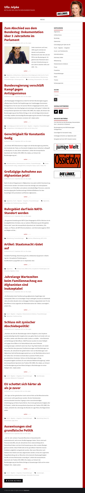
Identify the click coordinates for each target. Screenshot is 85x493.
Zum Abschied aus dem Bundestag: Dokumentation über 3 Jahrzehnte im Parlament (23, 34)
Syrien (38, 165)
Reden (55, 76)
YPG (45, 165)
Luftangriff (19, 165)
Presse (55, 67)
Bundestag (30, 79)
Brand (45, 418)
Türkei (41, 165)
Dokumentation (38, 79)
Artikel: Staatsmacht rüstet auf (23, 246)
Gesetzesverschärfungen (20, 475)
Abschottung (40, 418)
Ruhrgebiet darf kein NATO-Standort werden (23, 211)
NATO (24, 165)
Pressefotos (57, 70)
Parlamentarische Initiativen (23, 163)
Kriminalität (30, 475)
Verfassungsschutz (19, 79)
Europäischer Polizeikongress (39, 268)
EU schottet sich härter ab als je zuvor (22, 386)
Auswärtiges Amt (8, 203)
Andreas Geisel (20, 268)
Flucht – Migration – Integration (62, 48)
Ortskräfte (24, 203)
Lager (13, 420)
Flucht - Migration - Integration (31, 126)
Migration (12, 271)
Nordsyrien (29, 165)
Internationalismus (35, 77)
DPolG (29, 268)
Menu (42, 19)
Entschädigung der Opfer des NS (36, 75)
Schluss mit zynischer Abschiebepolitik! (19, 324)
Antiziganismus (10, 128)
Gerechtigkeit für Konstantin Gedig (24, 136)
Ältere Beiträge (13, 481)
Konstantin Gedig (12, 165)
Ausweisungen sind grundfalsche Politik (18, 428)
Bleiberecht (14, 378)
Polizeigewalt (20, 378)
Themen (56, 80)
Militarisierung (43, 77)
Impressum (26, 490)
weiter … (27, 71)
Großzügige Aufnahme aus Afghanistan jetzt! (23, 173)
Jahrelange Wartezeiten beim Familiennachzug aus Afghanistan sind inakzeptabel (23, 283)
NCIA (45, 238)
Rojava (34, 165)
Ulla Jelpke (11, 7)
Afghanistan (46, 201)
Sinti (36, 128)
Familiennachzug (17, 203)
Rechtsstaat (36, 475)
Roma (33, 128)
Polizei (17, 271)
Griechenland (7, 420)
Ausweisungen (40, 473)
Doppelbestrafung (8, 475)
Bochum (30, 238)
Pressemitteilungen (9, 79)
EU (48, 418)
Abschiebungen (40, 376)
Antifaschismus (17, 75)
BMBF (26, 268)
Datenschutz (24, 75)
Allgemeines (10, 75)
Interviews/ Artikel (58, 57)
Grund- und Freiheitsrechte (23, 77)
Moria (16, 420)
